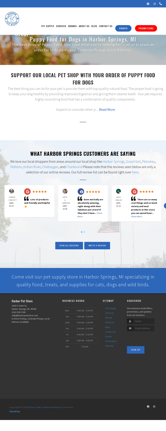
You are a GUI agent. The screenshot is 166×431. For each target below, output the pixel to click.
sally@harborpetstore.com (25, 315)
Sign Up (135, 349)
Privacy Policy (35, 407)
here (135, 172)
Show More (136, 216)
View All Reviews (69, 245)
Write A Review (97, 245)
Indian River (32, 166)
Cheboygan (50, 166)
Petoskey (148, 161)
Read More (107, 109)
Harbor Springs (113, 161)
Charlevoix (74, 166)
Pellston (16, 166)
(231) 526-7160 (18, 312)
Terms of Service (52, 407)
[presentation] (144, 337)
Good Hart (133, 161)
